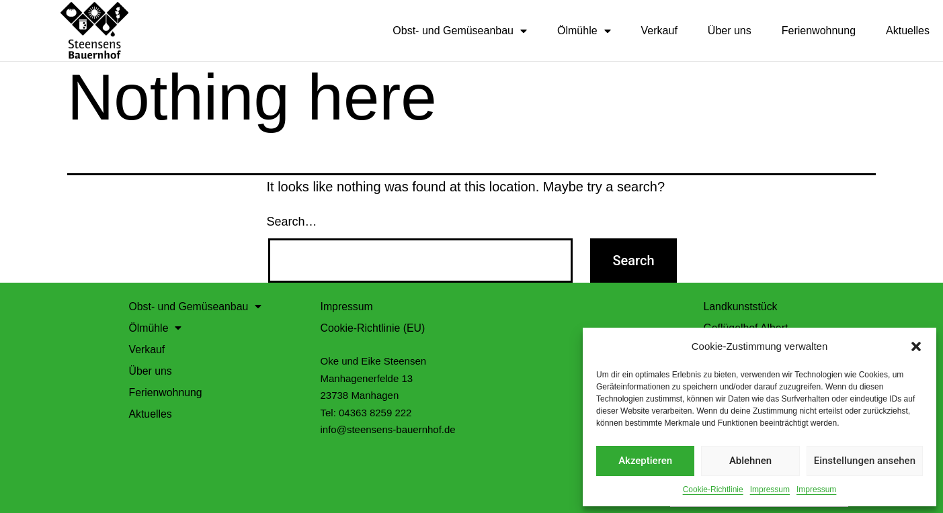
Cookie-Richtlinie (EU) (373, 327)
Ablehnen (750, 461)
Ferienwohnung (819, 30)
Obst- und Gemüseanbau (460, 31)
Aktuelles (908, 30)
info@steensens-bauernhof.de (388, 428)
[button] (916, 346)
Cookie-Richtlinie (713, 489)
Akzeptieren (645, 461)
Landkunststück (741, 306)
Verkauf (659, 30)
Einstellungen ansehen (864, 461)
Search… (292, 221)
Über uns (729, 30)
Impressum (770, 489)
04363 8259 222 (375, 412)
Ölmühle (584, 31)
